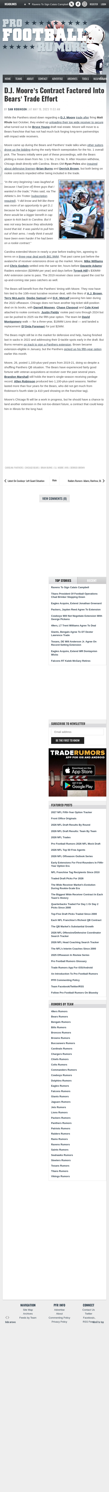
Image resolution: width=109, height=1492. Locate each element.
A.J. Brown (94, 293)
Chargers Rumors (61, 1054)
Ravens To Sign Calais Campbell (50, 4)
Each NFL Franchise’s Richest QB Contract (76, 920)
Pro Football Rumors (17, 18)
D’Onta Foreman (33, 326)
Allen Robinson (24, 381)
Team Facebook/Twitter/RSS (67, 986)
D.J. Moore (67, 117)
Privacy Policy (59, 1321)
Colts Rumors (59, 1064)
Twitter (88, 1313)
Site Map (28, 1309)
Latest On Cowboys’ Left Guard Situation (26, 481)
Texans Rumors (60, 1165)
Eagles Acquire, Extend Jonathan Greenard (76, 603)
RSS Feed (88, 1321)
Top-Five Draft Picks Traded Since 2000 (74, 913)
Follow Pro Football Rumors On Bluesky (74, 992)
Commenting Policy (59, 1317)
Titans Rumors (59, 1171)
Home (8, 79)
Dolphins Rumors (61, 1080)
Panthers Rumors (61, 1123)
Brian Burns (44, 168)
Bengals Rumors (61, 1022)
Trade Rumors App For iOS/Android (72, 967)
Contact (42, 79)
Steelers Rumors (61, 1160)
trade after (82, 117)
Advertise (57, 79)
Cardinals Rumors (61, 1048)
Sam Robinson (17, 109)
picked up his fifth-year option (83, 349)
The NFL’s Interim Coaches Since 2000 (73, 948)
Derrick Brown (69, 168)
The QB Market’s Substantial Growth (72, 926)
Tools (85, 79)
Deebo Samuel (36, 298)
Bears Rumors (59, 1016)
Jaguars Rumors (61, 1101)
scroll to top (98, 1320)
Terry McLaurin (14, 298)
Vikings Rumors (60, 1176)
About (30, 79)
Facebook (88, 1317)
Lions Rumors (59, 1112)
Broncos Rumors (61, 1032)
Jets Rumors (58, 1107)
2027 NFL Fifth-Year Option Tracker (71, 812)
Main (54, 480)
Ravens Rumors (60, 1144)
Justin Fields (50, 312)
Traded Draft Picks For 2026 (67, 878)
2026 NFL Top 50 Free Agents (68, 849)
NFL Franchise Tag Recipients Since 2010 (75, 872)
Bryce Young (41, 126)
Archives (72, 79)
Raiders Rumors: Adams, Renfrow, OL (84, 481)
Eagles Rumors (60, 1085)
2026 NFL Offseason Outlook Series (72, 856)
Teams (18, 79)
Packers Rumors (61, 1117)
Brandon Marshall (16, 376)
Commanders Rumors (64, 1069)
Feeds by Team (28, 1317)
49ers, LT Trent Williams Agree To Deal (73, 625)
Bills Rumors (58, 1027)
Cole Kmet (92, 307)
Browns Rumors (60, 1038)
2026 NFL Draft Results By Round (70, 824)
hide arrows (10, 1320)
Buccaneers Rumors (63, 1043)
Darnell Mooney (44, 307)
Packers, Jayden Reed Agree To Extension (76, 609)
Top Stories (63, 580)
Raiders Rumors (60, 1133)
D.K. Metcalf (61, 298)
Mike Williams (93, 261)
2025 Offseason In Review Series (70, 955)
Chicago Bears (32, 467)
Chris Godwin (19, 265)
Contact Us (88, 1309)
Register (94, 4)
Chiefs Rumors (60, 1059)
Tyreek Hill (80, 270)
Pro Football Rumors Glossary (69, 961)
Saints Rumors (59, 1149)
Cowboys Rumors (61, 1075)
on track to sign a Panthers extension (47, 344)
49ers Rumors (59, 1011)
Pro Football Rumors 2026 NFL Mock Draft (75, 843)
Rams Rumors (59, 1139)
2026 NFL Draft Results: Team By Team (74, 831)
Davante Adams (91, 265)
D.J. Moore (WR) (61, 467)
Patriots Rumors (60, 1128)
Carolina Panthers (14, 467)
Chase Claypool (67, 307)
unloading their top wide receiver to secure (76, 122)
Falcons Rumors (60, 1091)
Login (103, 4)
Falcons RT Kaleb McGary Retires (71, 660)
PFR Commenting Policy (65, 980)
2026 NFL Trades (61, 837)
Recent (92, 580)
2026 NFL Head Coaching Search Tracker (75, 942)
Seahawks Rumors (62, 1155)
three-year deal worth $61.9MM (39, 256)
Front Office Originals (64, 818)
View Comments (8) (54, 498)
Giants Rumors (60, 1096)
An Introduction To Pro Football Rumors (74, 973)
